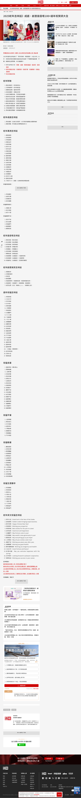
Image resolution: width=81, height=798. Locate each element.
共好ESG (5, 786)
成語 (21, 65)
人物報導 (23, 780)
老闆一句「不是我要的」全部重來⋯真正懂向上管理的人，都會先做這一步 (66, 60)
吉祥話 (13, 710)
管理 (4, 782)
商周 (4, 11)
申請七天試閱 (24, 784)
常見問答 (32, 780)
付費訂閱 (60, 758)
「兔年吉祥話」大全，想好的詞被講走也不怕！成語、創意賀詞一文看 (21, 631)
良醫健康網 (14, 782)
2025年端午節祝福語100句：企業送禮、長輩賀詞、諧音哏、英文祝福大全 (21, 626)
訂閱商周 (32, 776)
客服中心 (32, 778)
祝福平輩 (25, 69)
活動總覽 (32, 782)
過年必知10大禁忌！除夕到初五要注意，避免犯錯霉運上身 (20, 566)
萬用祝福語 (27, 65)
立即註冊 (48, 758)
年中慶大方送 (73, 2)
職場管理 (23, 782)
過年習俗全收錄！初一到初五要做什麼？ (15, 564)
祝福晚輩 (32, 69)
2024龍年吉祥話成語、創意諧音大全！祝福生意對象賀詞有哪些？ (21, 621)
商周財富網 (14, 780)
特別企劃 (14, 778)
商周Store (58, 5)
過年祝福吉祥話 (10, 69)
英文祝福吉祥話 (10, 74)
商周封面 (23, 776)
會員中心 (32, 786)
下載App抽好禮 (64, 778)
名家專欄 (14, 776)
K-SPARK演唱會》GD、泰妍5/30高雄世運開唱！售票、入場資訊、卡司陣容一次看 (66, 27)
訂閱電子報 (72, 778)
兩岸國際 (23, 778)
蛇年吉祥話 (6, 710)
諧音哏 (34, 65)
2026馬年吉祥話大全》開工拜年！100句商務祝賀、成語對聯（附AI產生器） (21, 615)
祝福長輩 (19, 69)
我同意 (59, 794)
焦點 (7, 11)
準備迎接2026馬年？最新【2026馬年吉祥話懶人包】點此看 (20, 53)
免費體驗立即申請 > (28, 599)
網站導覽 (72, 794)
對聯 (17, 65)
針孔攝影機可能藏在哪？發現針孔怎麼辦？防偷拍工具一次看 (66, 43)
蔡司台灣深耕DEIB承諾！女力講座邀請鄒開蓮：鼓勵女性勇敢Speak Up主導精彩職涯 (62, 90)
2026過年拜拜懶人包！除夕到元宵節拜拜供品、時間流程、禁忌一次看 (21, 636)
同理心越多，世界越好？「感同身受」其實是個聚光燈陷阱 (21, 610)
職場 (4, 784)
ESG (40, 5)
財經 (4, 780)
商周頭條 (5, 48)
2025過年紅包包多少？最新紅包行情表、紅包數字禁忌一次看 (21, 574)
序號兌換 (32, 788)
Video (34, 5)
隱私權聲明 (67, 794)
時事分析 (11, 11)
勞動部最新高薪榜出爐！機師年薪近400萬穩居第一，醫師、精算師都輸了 (66, 51)
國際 (4, 778)
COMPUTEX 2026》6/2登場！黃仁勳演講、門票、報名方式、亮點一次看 (66, 35)
